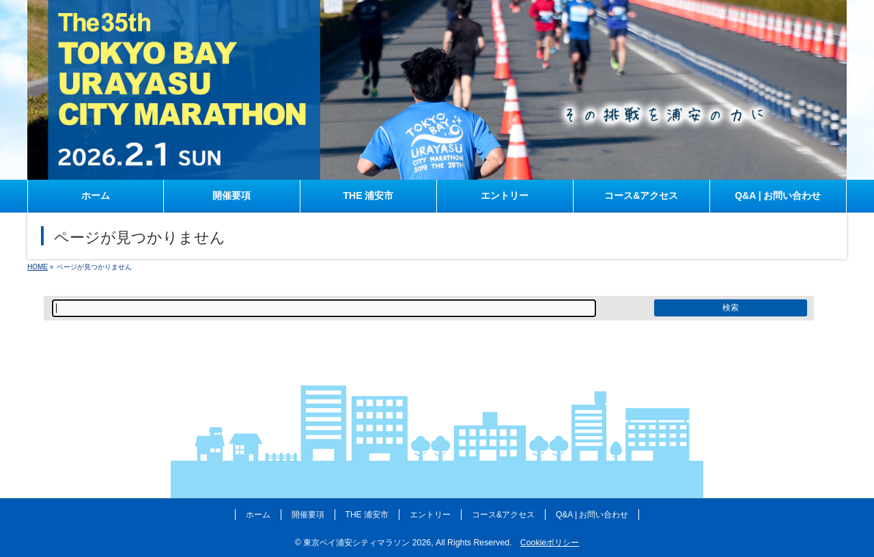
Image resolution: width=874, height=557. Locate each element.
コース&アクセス (503, 514)
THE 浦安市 (367, 514)
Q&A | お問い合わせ (592, 514)
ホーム (258, 514)
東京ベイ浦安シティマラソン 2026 (367, 542)
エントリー (430, 514)
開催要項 (308, 514)
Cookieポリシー (549, 542)
